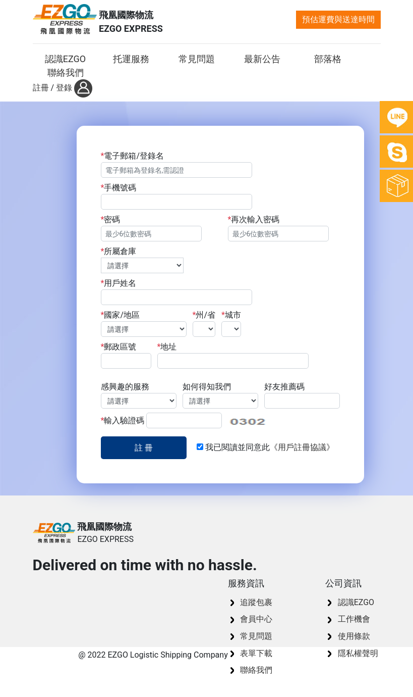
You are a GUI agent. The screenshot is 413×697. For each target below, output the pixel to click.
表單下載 (256, 653)
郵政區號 (126, 355)
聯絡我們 (256, 670)
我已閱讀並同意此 (265, 447)
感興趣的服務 (138, 395)
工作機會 (354, 619)
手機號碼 (176, 196)
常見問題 (256, 636)
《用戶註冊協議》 (302, 447)
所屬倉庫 (142, 259)
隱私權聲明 (358, 653)
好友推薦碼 (302, 395)
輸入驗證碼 (161, 420)
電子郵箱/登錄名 (202, 164)
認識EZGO (356, 602)
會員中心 (256, 619)
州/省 (204, 323)
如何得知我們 (220, 395)
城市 (231, 323)
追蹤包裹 (256, 602)
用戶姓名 (176, 291)
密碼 (151, 228)
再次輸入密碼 (278, 228)
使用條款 (354, 636)
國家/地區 (144, 323)
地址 (233, 355)
